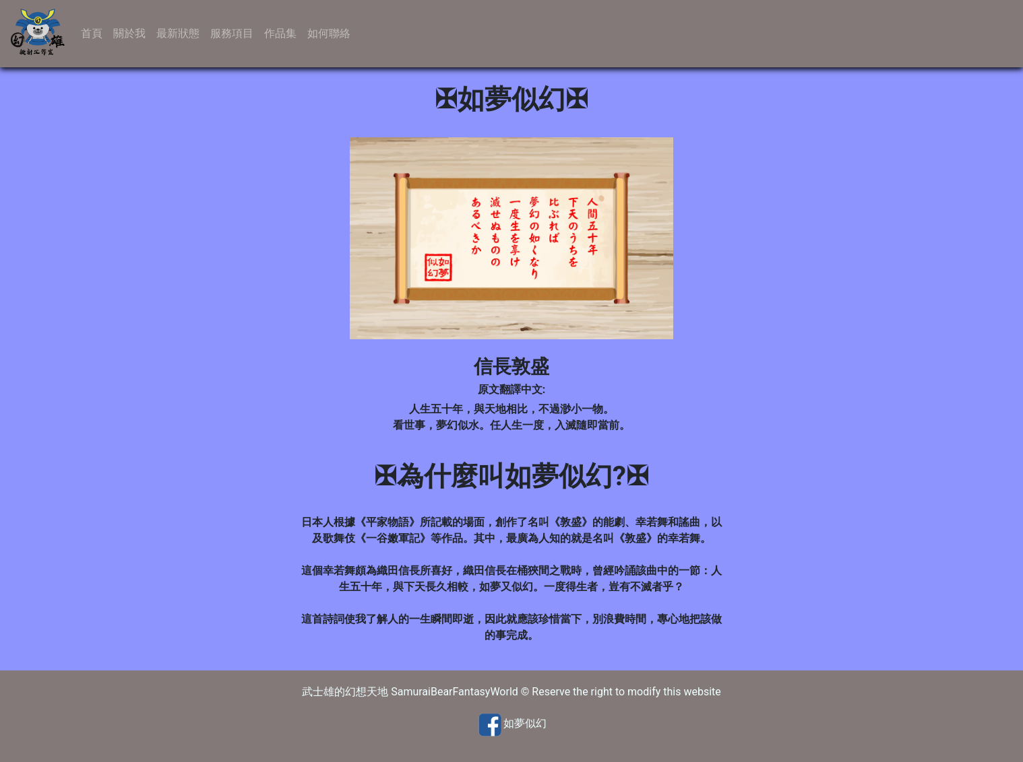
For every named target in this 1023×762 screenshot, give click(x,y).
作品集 (280, 33)
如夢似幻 (525, 724)
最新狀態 (177, 33)
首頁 (91, 33)
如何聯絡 (328, 33)
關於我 (129, 33)
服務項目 (231, 33)
